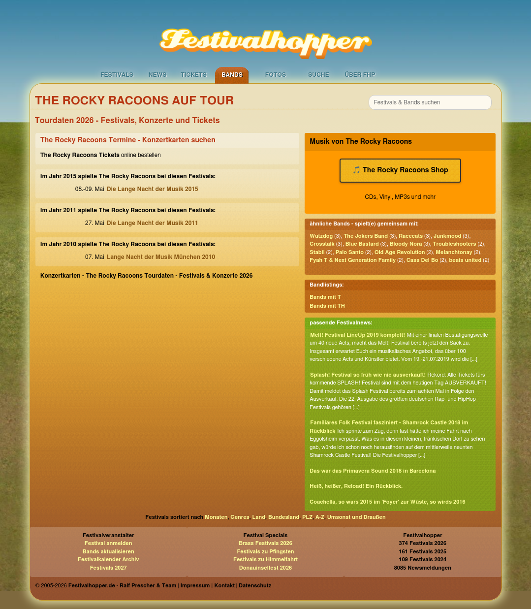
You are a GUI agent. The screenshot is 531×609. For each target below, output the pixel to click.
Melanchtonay (454, 252)
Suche (318, 75)
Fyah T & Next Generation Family (353, 260)
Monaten (216, 517)
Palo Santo (350, 252)
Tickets (194, 75)
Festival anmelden (108, 543)
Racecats (411, 236)
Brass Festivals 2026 (265, 543)
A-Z (319, 517)
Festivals (116, 75)
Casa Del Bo (422, 260)
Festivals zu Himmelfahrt (265, 559)
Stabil (317, 252)
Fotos (275, 75)
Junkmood (447, 236)
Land (259, 517)
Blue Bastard (362, 244)
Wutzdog (321, 236)
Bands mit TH (327, 306)
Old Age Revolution (400, 252)
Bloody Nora (406, 244)
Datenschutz (255, 585)
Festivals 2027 (108, 568)
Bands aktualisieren (108, 551)
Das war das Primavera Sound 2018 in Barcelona (373, 471)
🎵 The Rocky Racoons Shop (400, 170)
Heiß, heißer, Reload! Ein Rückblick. (356, 486)
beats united (465, 260)
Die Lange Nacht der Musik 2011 (152, 223)
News (158, 75)
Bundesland (283, 517)
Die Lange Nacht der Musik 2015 (152, 189)
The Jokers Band (366, 236)
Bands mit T (325, 297)
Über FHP (360, 75)
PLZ (307, 517)
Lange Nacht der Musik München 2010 (161, 257)
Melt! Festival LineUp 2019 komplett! (357, 335)
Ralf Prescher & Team (148, 585)
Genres (239, 517)
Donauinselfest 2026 (265, 568)
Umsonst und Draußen (356, 517)
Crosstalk (322, 244)
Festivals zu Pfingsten (265, 551)
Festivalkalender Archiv (108, 559)
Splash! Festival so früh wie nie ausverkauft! (368, 375)
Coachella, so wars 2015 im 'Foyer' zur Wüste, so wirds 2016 (387, 502)
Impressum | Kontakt (208, 585)
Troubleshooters (454, 244)
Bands (232, 75)
